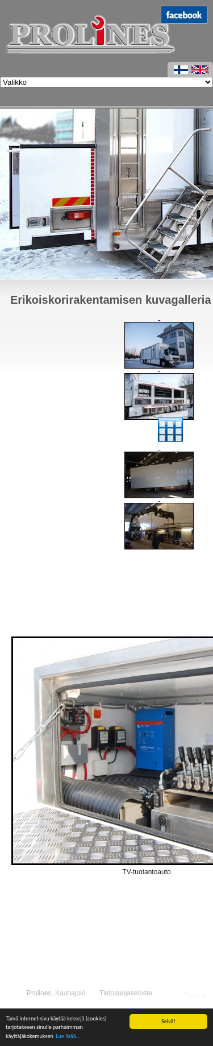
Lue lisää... (68, 1036)
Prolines (39, 993)
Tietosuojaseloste (125, 993)
